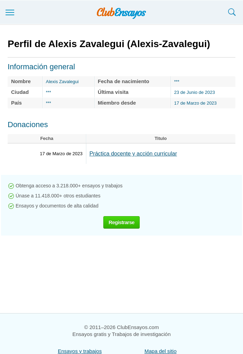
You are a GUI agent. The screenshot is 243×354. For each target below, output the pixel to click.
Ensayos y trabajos (80, 351)
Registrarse (121, 222)
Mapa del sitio (161, 351)
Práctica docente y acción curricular (133, 154)
